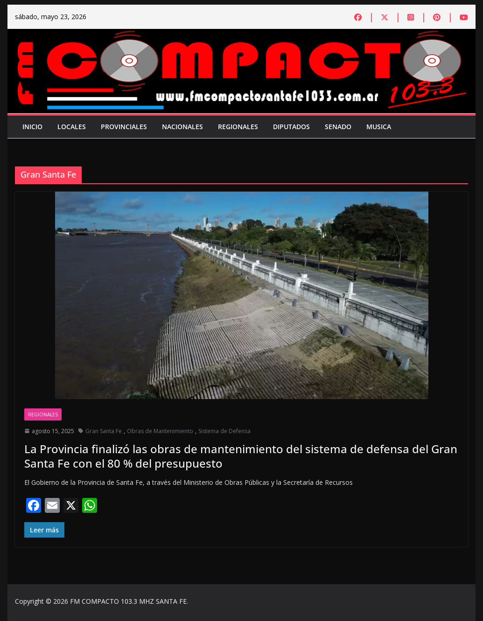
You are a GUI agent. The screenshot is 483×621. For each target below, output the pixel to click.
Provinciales (124, 126)
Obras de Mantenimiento (160, 431)
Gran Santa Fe (103, 431)
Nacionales (182, 126)
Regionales (238, 126)
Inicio (32, 126)
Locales (71, 126)
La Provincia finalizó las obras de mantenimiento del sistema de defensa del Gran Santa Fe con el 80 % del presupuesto (240, 456)
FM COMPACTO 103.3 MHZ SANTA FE (128, 601)
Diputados (291, 126)
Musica (378, 126)
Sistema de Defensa (224, 431)
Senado (338, 126)
